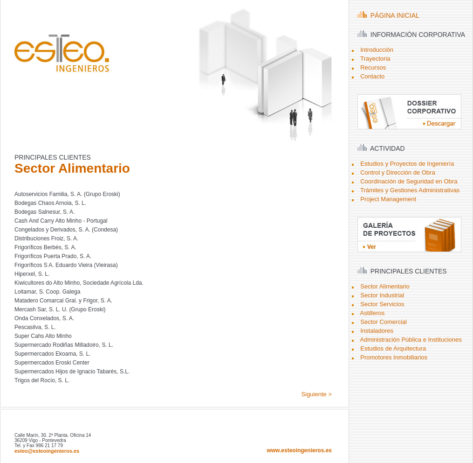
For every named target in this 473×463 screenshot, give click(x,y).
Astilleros (372, 312)
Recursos (373, 67)
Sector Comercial (383, 321)
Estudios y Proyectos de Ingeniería (407, 163)
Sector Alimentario (385, 286)
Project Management (388, 199)
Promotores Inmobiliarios (393, 357)
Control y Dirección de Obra (397, 172)
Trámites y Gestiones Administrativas (409, 190)
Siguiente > (317, 394)
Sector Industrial (382, 295)
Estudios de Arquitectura (393, 348)
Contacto (372, 76)
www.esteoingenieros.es (299, 450)
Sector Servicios (382, 304)
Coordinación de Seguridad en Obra (408, 181)
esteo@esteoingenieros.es (46, 451)
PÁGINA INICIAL (388, 15)
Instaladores (376, 330)
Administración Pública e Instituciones (411, 339)
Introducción (376, 49)
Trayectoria (375, 58)
